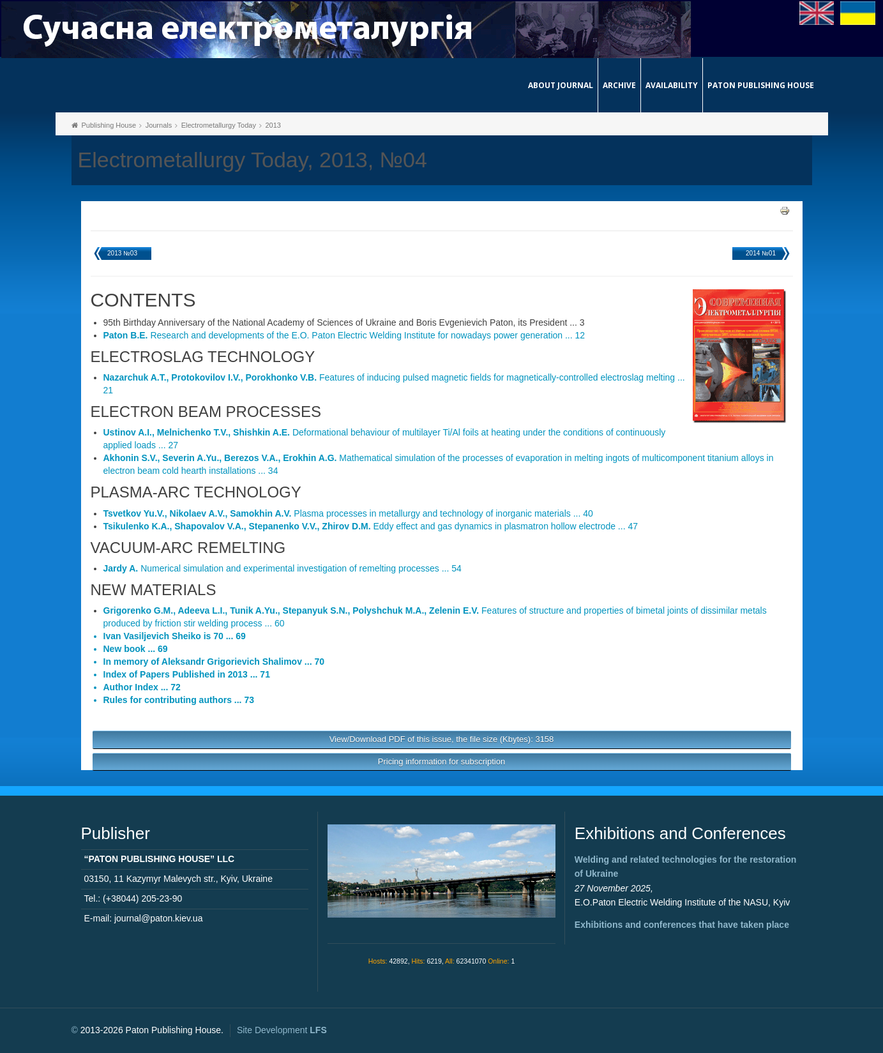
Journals (159, 125)
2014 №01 (761, 253)
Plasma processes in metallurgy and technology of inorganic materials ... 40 (348, 513)
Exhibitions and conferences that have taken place (682, 925)
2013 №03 (122, 253)
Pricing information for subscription (441, 761)
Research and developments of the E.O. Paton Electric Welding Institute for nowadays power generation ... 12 (344, 335)
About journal (560, 85)
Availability (671, 85)
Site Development (282, 1030)
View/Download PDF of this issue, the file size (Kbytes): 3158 (441, 739)
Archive (619, 85)
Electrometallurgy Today (218, 125)
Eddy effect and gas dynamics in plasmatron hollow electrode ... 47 (370, 526)
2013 (272, 125)
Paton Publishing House (760, 85)
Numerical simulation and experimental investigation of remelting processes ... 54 (282, 568)
